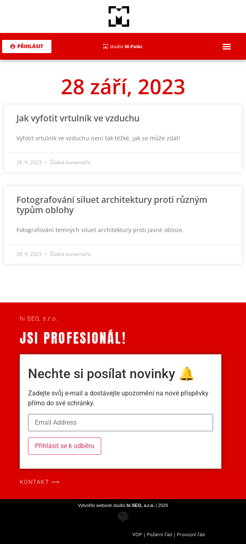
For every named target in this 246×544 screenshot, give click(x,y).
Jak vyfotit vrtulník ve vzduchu (77, 118)
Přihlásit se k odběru (64, 446)
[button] (227, 46)
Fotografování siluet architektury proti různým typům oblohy (111, 205)
